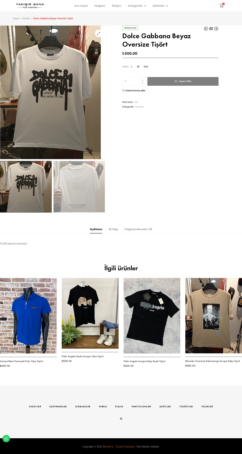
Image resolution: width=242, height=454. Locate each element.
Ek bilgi (113, 229)
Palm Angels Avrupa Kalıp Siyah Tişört (144, 361)
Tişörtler (139, 106)
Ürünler (26, 18)
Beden (126, 66)
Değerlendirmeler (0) (138, 229)
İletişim (116, 6)
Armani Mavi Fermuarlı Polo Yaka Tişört (21, 361)
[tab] (96, 229)
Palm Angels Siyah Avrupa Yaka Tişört (82, 356)
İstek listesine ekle (135, 90)
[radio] (131, 66)
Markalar (160, 6)
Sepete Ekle (185, 81)
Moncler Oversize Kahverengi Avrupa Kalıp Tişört (212, 361)
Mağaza (99, 6)
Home (16, 18)
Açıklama (96, 229)
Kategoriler (137, 6)
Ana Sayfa (81, 6)
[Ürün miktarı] (134, 81)
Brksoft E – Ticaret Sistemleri (119, 446)
